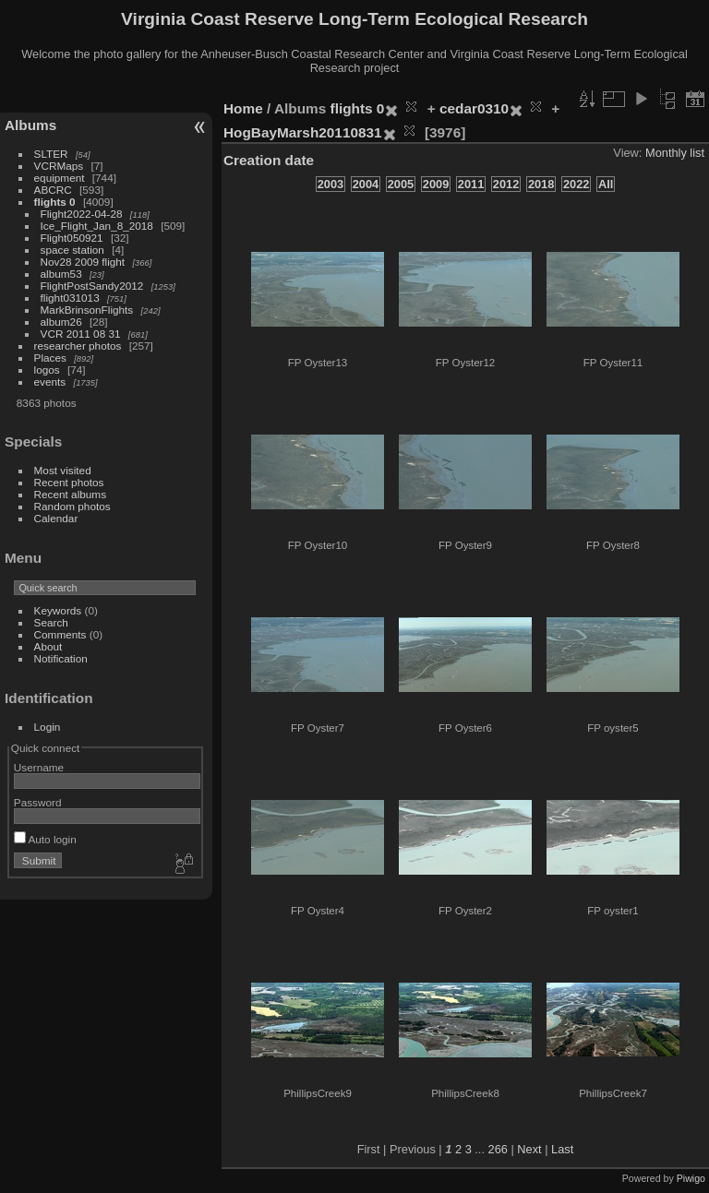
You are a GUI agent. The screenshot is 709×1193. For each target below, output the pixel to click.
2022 (576, 184)
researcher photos (78, 346)
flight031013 (70, 298)
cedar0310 (474, 108)
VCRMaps (59, 166)
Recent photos (69, 482)
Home (243, 108)
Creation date (268, 160)
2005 (401, 184)
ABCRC (53, 190)
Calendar (56, 518)
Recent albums (70, 494)
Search (51, 622)
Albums (30, 125)
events (50, 382)
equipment (59, 178)
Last (562, 1149)
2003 (330, 184)
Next (529, 1149)
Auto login (45, 839)
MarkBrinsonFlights (87, 310)
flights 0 (55, 202)
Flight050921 (72, 238)
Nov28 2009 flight (83, 262)
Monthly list (674, 153)
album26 (61, 322)
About (48, 646)
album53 (61, 274)
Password (38, 802)
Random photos (72, 506)
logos (47, 370)
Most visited (62, 470)
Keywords (58, 610)
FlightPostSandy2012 (92, 286)
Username (39, 767)
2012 (506, 184)
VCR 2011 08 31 (81, 334)
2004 (366, 184)
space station (72, 250)
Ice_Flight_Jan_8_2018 (97, 226)
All (605, 184)
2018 (541, 184)
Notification (61, 658)
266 (498, 1149)
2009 (436, 184)
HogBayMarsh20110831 (302, 132)
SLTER (51, 154)
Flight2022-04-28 (82, 214)
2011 (471, 184)
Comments (60, 634)
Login (47, 727)
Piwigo (691, 1178)
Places (50, 358)
